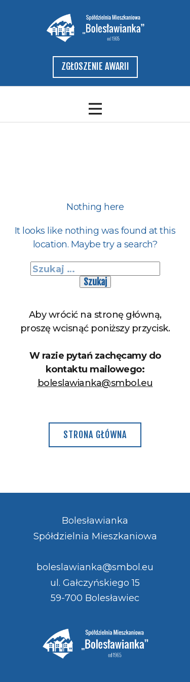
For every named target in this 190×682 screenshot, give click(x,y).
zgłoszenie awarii (95, 66)
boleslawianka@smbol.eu (95, 383)
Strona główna (95, 434)
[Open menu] (95, 108)
